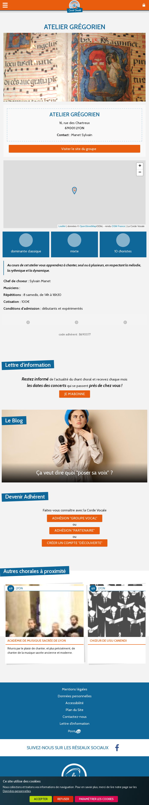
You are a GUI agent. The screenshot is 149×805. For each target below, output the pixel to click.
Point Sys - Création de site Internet (74, 731)
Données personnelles (17, 791)
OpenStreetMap (88, 226)
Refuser (63, 799)
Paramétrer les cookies (96, 799)
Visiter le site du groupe (78, 149)
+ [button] (139, 166)
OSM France (118, 226)
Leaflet (62, 226)
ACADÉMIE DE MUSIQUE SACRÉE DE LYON (37, 641)
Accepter (41, 799)
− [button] (139, 172)
